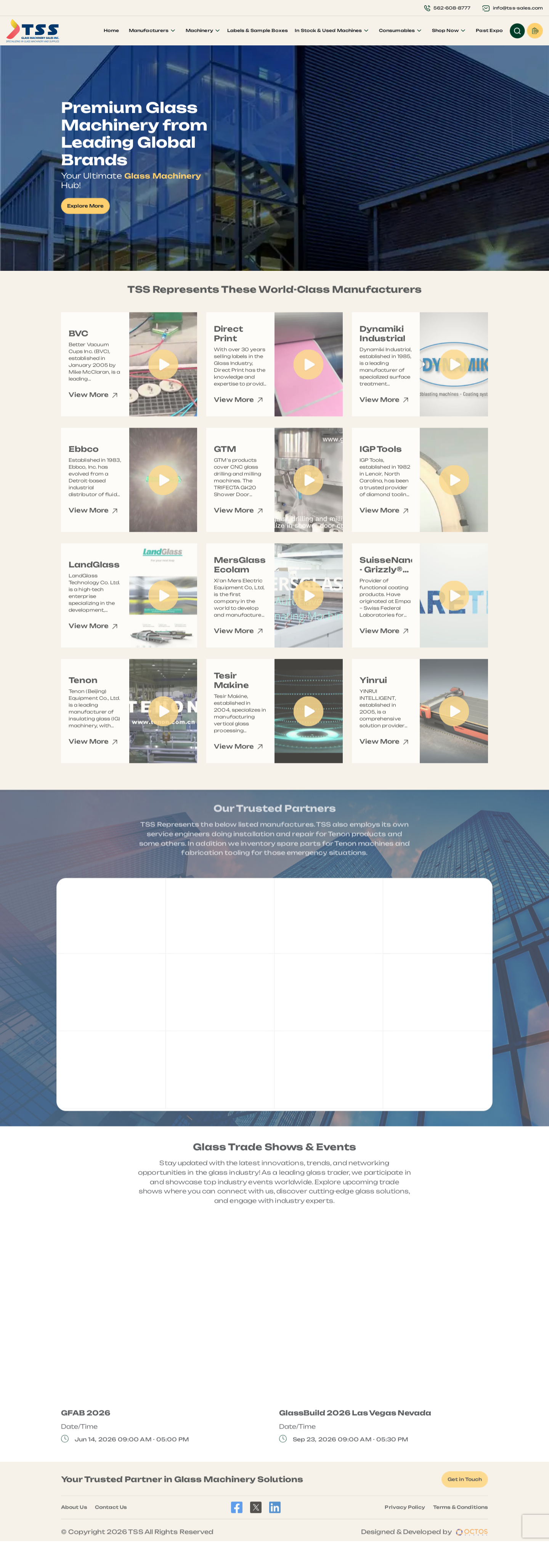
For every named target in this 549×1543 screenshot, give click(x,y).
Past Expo (489, 30)
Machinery (200, 30)
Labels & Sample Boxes (257, 30)
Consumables (397, 30)
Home (111, 30)
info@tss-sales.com (512, 8)
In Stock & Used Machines (329, 30)
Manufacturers (149, 30)
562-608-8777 (446, 8)
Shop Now (446, 30)
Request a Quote (535, 31)
